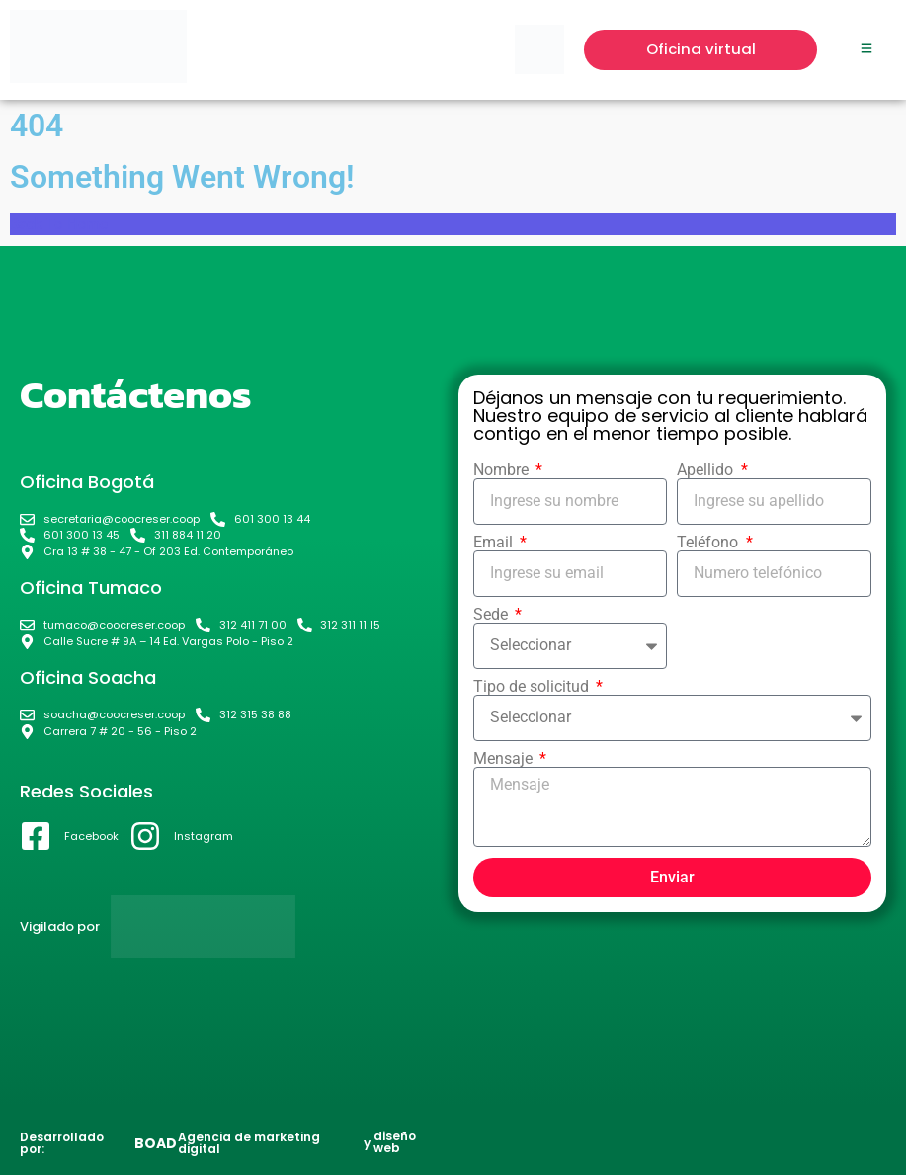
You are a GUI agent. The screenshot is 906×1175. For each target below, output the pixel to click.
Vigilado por (60, 926)
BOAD (155, 1143)
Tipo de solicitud (533, 687)
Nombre (503, 470)
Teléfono (709, 542)
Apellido (707, 470)
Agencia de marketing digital (249, 1143)
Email (495, 542)
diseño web (394, 1142)
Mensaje (504, 759)
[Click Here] (866, 49)
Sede (492, 615)
